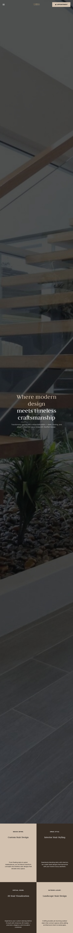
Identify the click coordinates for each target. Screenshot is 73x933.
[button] (3, 4)
